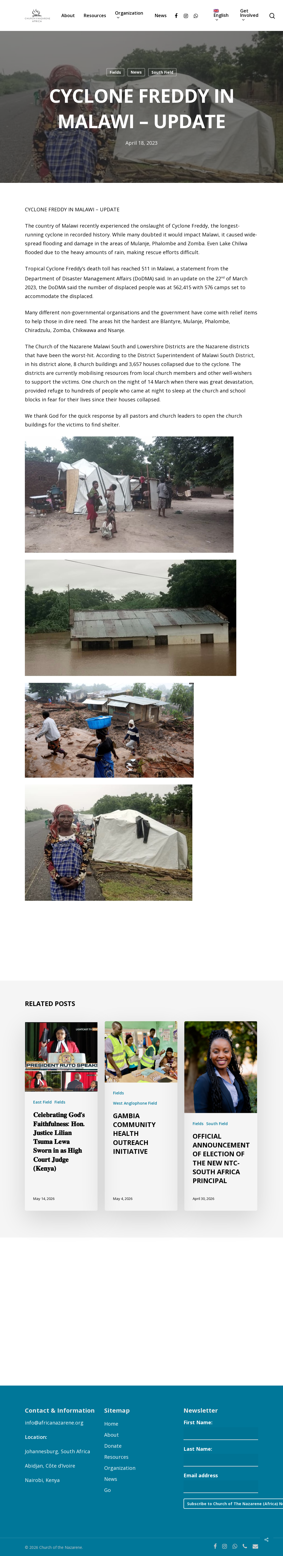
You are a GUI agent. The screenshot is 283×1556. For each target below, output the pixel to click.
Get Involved (249, 15)
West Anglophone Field (135, 1103)
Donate (113, 1445)
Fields (115, 72)
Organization (129, 15)
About (68, 15)
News (161, 15)
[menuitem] (222, 15)
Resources (95, 15)
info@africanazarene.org (54, 1422)
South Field (162, 72)
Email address (201, 1475)
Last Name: (198, 1449)
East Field (42, 1102)
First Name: (198, 1422)
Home (111, 1423)
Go (107, 1490)
